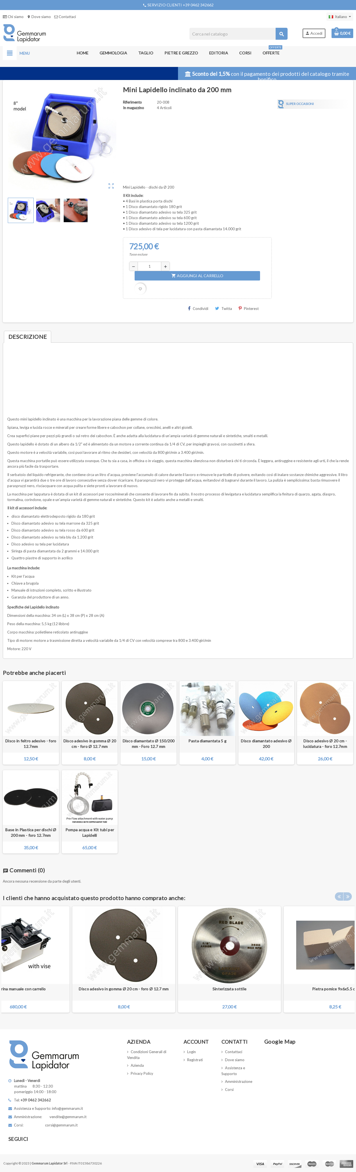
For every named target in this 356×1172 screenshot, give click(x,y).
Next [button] (347, 896)
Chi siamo (13, 16)
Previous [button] (339, 896)
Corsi (229, 1089)
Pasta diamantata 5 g (207, 740)
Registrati (195, 1060)
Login (191, 1052)
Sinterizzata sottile (229, 988)
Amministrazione (238, 1081)
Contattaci (65, 16)
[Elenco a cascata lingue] (340, 16)
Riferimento (132, 102)
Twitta (223, 308)
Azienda (137, 1065)
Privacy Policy (142, 1073)
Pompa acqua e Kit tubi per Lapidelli (89, 832)
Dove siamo (39, 16)
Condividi (198, 308)
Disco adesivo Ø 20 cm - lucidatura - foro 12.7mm (325, 743)
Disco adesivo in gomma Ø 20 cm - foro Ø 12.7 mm (89, 743)
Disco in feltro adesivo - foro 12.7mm (30, 743)
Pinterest (249, 308)
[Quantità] (149, 266)
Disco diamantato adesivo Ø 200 (266, 743)
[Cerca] (238, 34)
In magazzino (133, 108)
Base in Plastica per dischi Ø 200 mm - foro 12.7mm (30, 832)
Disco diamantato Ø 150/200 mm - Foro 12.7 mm (149, 743)
